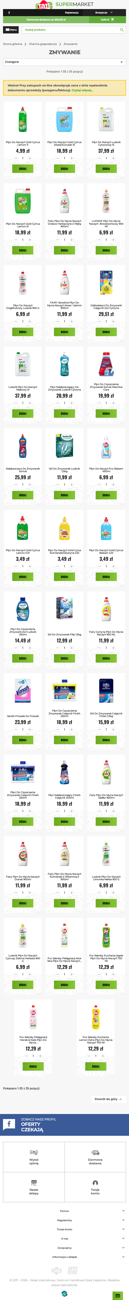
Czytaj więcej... (82, 90)
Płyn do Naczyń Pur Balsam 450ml (106, 470)
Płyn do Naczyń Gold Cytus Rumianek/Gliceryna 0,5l (64, 551)
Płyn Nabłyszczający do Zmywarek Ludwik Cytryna (64, 388)
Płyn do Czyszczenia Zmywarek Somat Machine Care (106, 387)
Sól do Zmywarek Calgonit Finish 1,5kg (106, 714)
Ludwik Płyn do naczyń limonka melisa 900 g (106, 878)
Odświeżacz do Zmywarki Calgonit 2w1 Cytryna (106, 306)
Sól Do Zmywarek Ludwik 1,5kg (64, 470)
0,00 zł (107, 20)
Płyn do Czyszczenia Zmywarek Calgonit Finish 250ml (64, 713)
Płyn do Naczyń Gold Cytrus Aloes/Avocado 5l (64, 143)
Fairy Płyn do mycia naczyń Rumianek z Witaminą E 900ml (64, 877)
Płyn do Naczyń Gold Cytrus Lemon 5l (23, 225)
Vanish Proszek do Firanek (23, 716)
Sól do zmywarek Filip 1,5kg (64, 634)
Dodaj (22, 168)
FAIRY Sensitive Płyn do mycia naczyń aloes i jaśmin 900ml (64, 305)
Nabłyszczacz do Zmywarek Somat (23, 470)
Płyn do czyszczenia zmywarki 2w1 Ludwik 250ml (22, 632)
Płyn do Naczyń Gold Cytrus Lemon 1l (23, 143)
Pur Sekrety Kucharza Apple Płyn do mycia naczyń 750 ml (106, 958)
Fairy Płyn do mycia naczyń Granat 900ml (23, 878)
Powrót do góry (109, 1099)
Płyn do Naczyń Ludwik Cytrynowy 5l (106, 143)
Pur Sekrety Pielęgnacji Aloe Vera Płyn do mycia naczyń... (64, 959)
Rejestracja (71, 12)
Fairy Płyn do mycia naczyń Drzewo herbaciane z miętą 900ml (64, 224)
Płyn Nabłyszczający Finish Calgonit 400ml (64, 796)
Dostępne (64, 62)
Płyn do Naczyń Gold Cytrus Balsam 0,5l (106, 551)
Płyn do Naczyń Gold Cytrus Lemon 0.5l (23, 551)
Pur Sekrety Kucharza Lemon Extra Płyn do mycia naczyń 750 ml (95, 1040)
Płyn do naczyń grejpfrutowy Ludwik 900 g (22, 306)
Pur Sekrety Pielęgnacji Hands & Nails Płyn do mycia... (33, 1040)
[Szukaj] (74, 29)
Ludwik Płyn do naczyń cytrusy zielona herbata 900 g (23, 958)
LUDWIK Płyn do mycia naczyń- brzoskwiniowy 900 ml (106, 224)
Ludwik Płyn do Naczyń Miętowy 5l (22, 388)
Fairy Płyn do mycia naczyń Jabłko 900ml (106, 796)
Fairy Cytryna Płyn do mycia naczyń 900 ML (106, 633)
